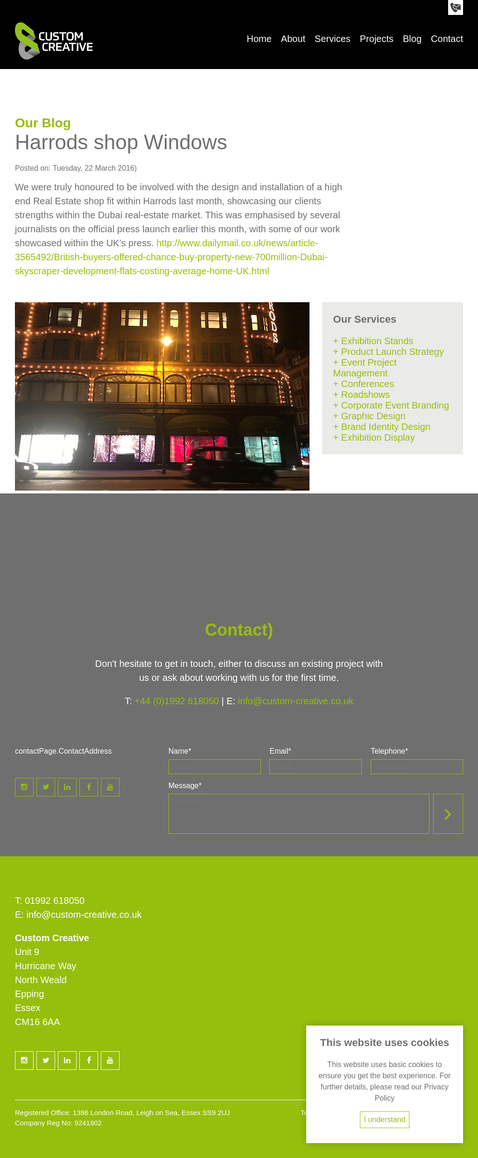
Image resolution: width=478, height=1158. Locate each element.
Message (185, 786)
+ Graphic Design (369, 416)
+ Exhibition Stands (373, 341)
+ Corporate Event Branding (391, 405)
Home (258, 39)
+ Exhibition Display (374, 437)
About (293, 39)
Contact (447, 39)
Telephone (389, 751)
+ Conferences (363, 384)
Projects (377, 39)
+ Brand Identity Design (381, 427)
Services (333, 39)
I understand (385, 1119)
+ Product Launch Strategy (388, 352)
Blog (412, 39)
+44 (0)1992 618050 (176, 701)
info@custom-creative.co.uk (295, 701)
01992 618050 (54, 900)
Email (280, 751)
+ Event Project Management (365, 367)
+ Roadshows (361, 394)
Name (180, 751)
